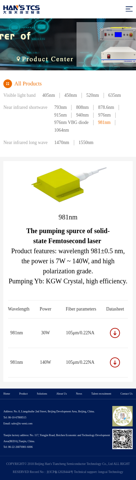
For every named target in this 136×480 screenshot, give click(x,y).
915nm (60, 115)
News (79, 393)
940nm (82, 115)
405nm (48, 95)
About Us (61, 393)
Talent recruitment (101, 393)
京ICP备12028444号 (59, 472)
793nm (60, 107)
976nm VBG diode (71, 122)
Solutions (42, 393)
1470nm (61, 142)
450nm (70, 95)
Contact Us (126, 393)
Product (23, 393)
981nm (104, 122)
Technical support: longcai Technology (98, 472)
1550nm (86, 142)
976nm (104, 115)
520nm (92, 95)
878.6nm (106, 107)
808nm (82, 107)
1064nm (61, 130)
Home (6, 393)
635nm (114, 95)
